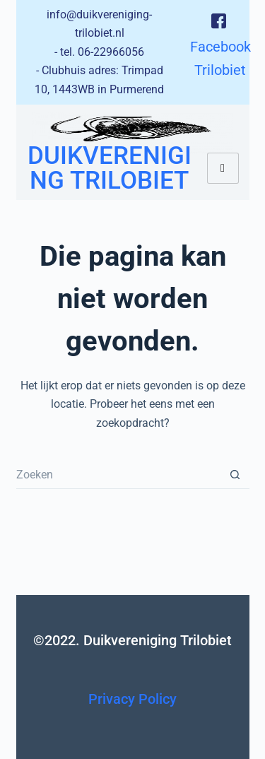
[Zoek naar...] (118, 475)
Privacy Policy (132, 698)
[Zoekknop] (235, 475)
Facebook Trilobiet (220, 44)
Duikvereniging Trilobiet (110, 168)
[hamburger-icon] (223, 168)
